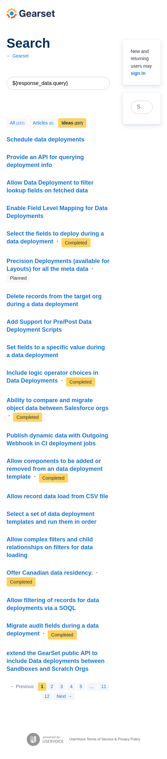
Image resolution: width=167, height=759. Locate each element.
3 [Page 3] (61, 686)
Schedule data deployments (45, 139)
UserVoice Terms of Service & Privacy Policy (104, 739)
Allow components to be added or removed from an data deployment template (55, 469)
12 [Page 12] (47, 696)
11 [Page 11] (103, 686)
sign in (138, 73)
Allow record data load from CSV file (57, 496)
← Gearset (18, 55)
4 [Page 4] (71, 686)
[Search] (103, 83)
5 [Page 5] (81, 686)
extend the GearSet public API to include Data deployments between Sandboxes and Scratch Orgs (56, 661)
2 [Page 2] (52, 686)
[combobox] (138, 107)
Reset (92, 83)
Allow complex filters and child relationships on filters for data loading (50, 547)
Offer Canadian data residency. (50, 572)
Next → (64, 696)
